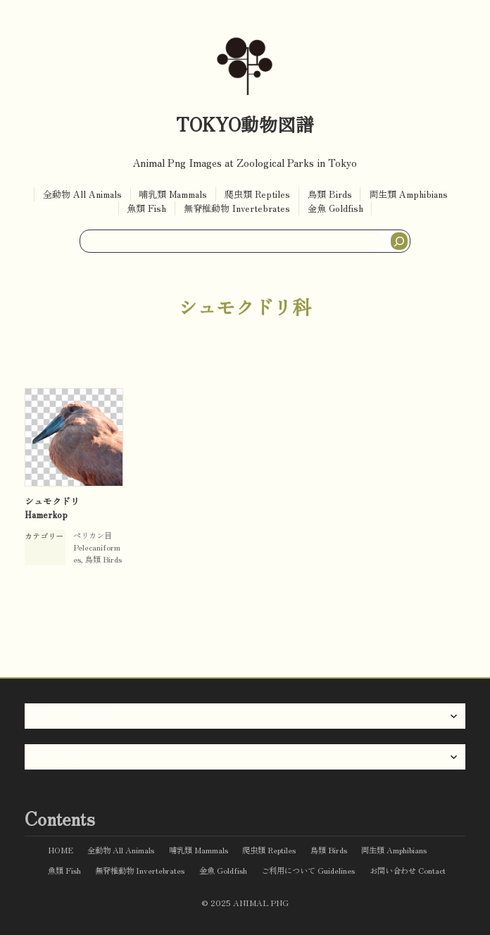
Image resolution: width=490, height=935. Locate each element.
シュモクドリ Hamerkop (52, 508)
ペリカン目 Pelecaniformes (96, 547)
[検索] (399, 241)
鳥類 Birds (103, 559)
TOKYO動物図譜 (245, 124)
